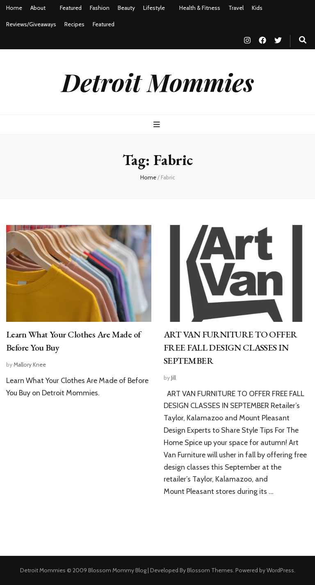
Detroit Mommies (158, 81)
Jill (173, 377)
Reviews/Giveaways (31, 24)
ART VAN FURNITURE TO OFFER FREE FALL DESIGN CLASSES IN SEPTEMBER (230, 347)
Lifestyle (154, 7)
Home (14, 7)
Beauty (126, 7)
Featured (71, 7)
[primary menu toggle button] (157, 124)
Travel (236, 7)
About (38, 7)
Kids (257, 7)
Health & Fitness (199, 7)
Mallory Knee (30, 364)
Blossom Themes (210, 570)
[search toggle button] (302, 40)
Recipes (74, 24)
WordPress (280, 570)
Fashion (100, 7)
